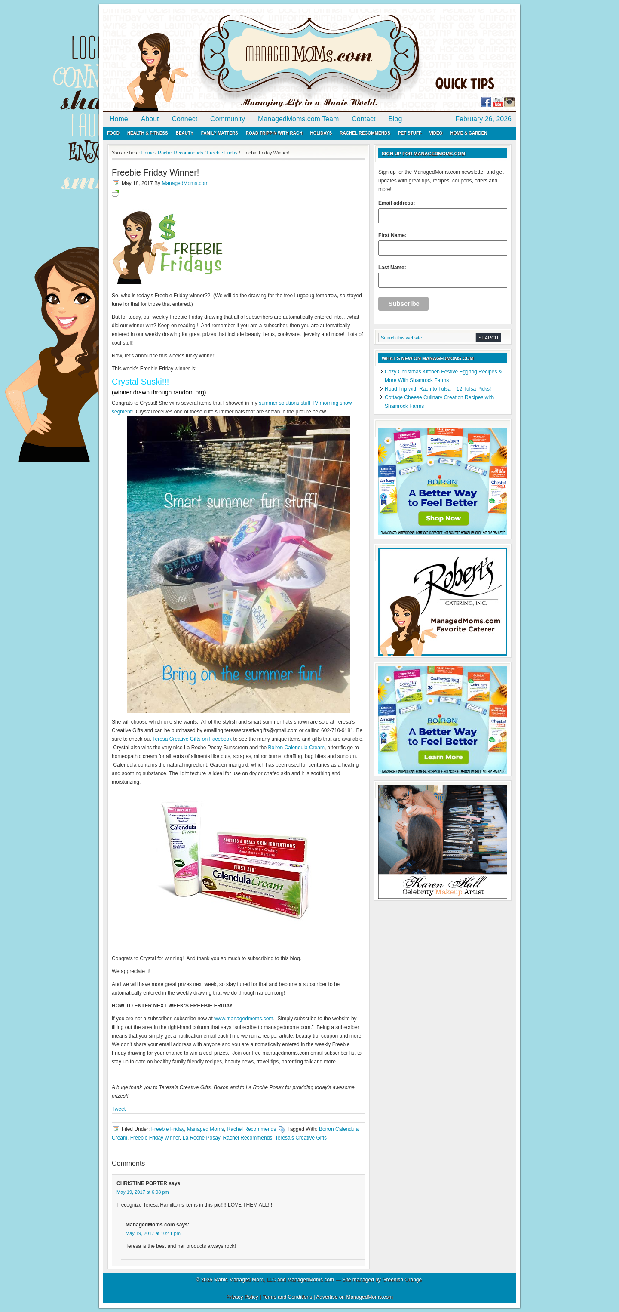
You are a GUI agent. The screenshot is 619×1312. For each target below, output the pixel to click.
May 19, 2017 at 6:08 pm (142, 1192)
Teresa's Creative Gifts (301, 1138)
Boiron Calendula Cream (296, 748)
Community (227, 119)
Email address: (442, 211)
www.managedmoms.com (243, 1019)
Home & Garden (468, 133)
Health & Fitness (147, 133)
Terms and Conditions (287, 1297)
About (150, 119)
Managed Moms (205, 1129)
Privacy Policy (242, 1297)
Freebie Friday (167, 1129)
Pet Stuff (409, 133)
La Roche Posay (201, 1138)
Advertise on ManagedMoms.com (354, 1297)
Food (113, 133)
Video (435, 133)
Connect (185, 119)
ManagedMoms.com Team (298, 119)
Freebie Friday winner (155, 1138)
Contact (363, 119)
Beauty (184, 133)
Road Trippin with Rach (274, 133)
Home (119, 119)
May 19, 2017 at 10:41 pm (153, 1233)
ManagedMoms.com (202, 60)
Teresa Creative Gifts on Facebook (192, 739)
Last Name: (442, 276)
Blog (395, 119)
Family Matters (219, 133)
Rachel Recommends (365, 133)
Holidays (321, 133)
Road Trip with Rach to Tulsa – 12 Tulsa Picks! (438, 389)
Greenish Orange (402, 1280)
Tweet (119, 1109)
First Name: (442, 244)
